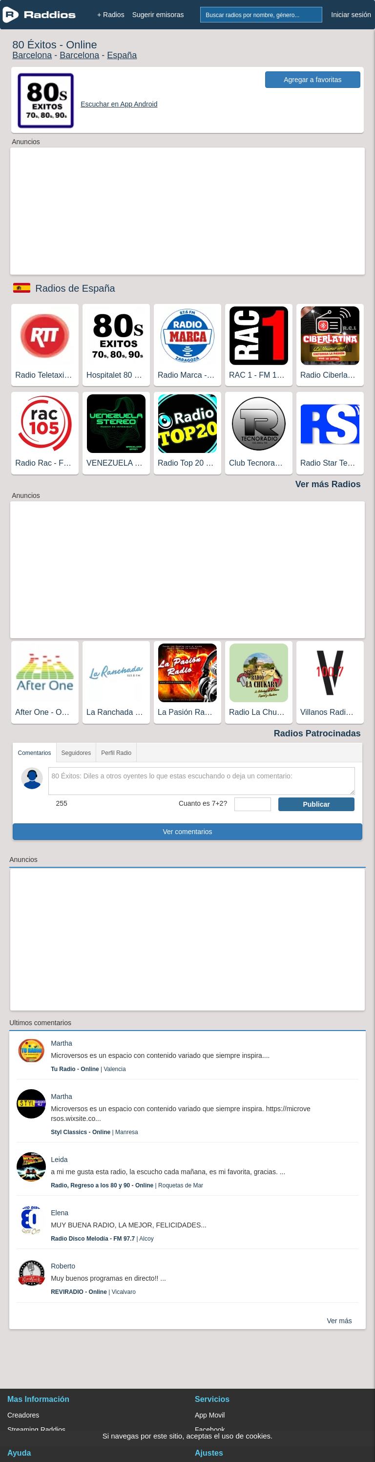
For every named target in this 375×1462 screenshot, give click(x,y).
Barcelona (32, 55)
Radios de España (75, 288)
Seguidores (76, 753)
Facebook (210, 1430)
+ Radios (111, 15)
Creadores (23, 1415)
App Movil (210, 1415)
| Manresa (94, 1132)
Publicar (316, 804)
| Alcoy (102, 1238)
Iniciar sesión (351, 15)
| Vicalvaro (93, 1292)
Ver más (339, 1321)
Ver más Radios (328, 484)
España (122, 55)
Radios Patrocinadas (317, 733)
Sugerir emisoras (158, 15)
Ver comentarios (187, 832)
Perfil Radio (116, 753)
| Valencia (88, 1069)
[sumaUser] (252, 804)
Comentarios (34, 753)
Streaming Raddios (36, 1430)
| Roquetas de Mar (127, 1185)
